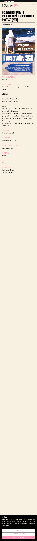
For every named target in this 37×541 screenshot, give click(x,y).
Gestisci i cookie (18, 534)
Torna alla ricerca (7, 25)
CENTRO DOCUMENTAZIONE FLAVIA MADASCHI (10, 6)
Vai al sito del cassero (9, 1)
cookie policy (5, 525)
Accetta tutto (18, 537)
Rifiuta (18, 530)
